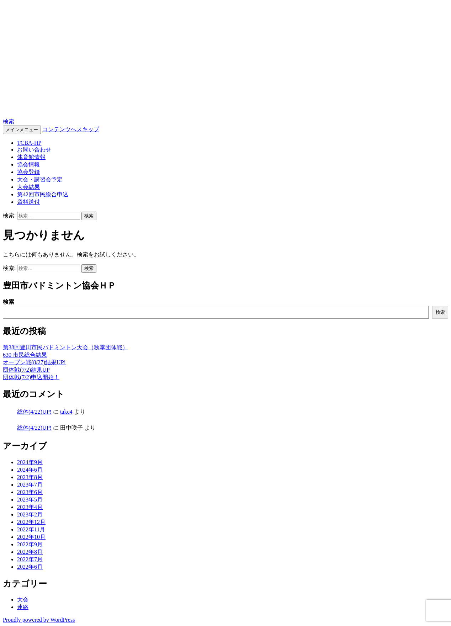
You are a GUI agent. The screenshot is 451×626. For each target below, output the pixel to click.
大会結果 (28, 187)
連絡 (22, 607)
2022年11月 (31, 529)
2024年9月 (30, 462)
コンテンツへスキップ (70, 129)
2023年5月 (30, 500)
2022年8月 (30, 552)
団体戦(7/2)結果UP (26, 370)
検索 (8, 121)
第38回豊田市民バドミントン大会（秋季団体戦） (65, 347)
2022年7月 (30, 559)
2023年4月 (30, 507)
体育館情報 (31, 157)
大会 (22, 599)
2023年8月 (30, 477)
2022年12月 (31, 522)
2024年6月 (30, 470)
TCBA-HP (28, 103)
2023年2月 (30, 514)
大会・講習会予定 (40, 179)
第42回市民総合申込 (42, 194)
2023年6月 (30, 492)
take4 (66, 412)
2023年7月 (30, 485)
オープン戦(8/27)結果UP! (34, 362)
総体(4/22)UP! (34, 412)
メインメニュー (22, 129)
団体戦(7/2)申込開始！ (31, 377)
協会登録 (28, 172)
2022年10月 (31, 537)
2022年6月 (30, 567)
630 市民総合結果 (25, 355)
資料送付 (28, 202)
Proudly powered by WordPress (39, 620)
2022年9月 (30, 544)
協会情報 (28, 164)
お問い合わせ (34, 150)
